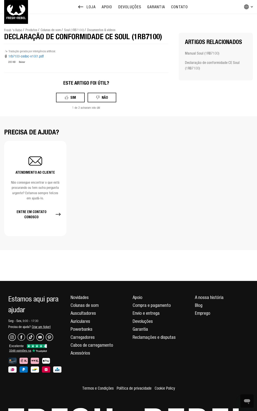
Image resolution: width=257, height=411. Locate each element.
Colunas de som (51, 30)
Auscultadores (83, 313)
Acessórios (80, 353)
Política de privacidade (134, 388)
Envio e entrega (146, 313)
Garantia (140, 329)
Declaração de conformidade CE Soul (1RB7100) (212, 65)
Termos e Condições (98, 388)
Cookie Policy (165, 388)
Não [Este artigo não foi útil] (105, 97)
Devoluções (143, 321)
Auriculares (80, 321)
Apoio (137, 297)
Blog (198, 305)
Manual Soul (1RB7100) (202, 53)
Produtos (31, 30)
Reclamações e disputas (154, 337)
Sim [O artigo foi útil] (73, 97)
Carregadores (83, 337)
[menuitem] (107, 7)
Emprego (202, 313)
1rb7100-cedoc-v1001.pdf (26, 56)
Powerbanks (81, 329)
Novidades (80, 297)
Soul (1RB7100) (74, 30)
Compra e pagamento (152, 305)
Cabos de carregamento (92, 345)
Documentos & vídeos (101, 30)
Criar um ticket (41, 327)
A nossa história (209, 297)
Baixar (22, 61)
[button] (35, 188)
